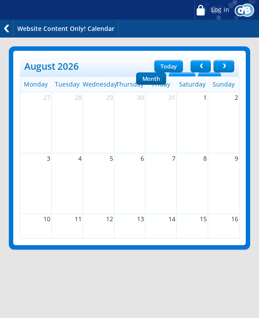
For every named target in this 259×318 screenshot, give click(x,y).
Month (151, 79)
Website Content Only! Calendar (65, 28)
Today (168, 66)
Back (6, 28)
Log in (211, 9)
